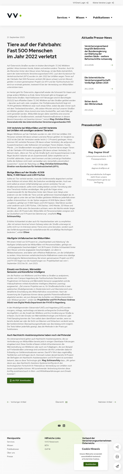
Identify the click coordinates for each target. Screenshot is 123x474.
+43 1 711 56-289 (100, 157)
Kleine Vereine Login (103, 2)
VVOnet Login (80, 2)
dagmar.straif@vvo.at (100, 161)
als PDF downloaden (20, 373)
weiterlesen (111, 58)
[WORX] (112, 470)
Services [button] (62, 11)
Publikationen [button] (102, 11)
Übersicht (59, 394)
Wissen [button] (80, 11)
